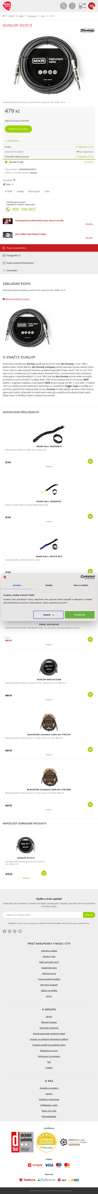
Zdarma (88, 162)
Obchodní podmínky (49, 1028)
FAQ (49, 1062)
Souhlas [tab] (17, 585)
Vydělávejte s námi (49, 1105)
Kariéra (49, 1093)
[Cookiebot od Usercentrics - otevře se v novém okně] (82, 577)
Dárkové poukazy (49, 1022)
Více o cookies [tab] (81, 585)
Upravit (48, 615)
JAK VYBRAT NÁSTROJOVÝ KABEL (30, 234)
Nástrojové (32, 16)
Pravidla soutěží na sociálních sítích (49, 1045)
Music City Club (49, 1110)
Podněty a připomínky (49, 1099)
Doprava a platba (49, 950)
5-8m (43, 16)
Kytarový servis (49, 973)
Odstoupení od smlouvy (49, 1056)
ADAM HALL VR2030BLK (49, 446)
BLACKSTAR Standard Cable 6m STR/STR (49, 734)
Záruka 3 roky (16, 162)
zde (87, 923)
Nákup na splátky (49, 990)
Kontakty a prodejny (49, 1088)
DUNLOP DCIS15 (26, 858)
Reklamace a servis (49, 1050)
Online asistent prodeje (49, 979)
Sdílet (8, 184)
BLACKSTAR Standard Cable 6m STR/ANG (49, 789)
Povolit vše (79, 615)
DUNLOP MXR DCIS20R (49, 679)
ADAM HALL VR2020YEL (49, 501)
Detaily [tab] (49, 585)
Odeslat (89, 914)
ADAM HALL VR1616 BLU (49, 556)
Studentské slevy (49, 967)
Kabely (21, 16)
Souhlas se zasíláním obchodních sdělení (49, 1039)
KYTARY (11, 16)
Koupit (90, 461)
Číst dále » (89, 224)
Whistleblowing (49, 1116)
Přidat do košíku (18, 129)
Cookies (49, 1067)
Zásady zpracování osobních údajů (49, 1033)
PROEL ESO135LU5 (49, 624)
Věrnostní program (49, 984)
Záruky (49, 1016)
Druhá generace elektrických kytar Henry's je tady (39, 220)
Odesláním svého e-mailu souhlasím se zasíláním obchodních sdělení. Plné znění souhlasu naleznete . (49, 923)
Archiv (49, 996)
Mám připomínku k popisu (17, 299)
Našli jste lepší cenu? (49, 962)
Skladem (49, 467)
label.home (4, 16)
